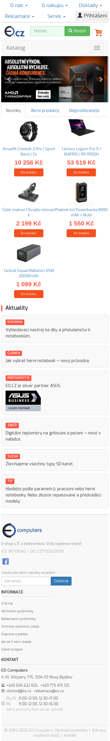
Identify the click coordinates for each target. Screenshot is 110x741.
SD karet (64, 464)
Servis (56, 16)
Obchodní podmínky (17, 611)
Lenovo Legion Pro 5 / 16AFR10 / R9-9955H (81, 151)
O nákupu (55, 5)
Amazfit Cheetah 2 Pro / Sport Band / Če (29, 151)
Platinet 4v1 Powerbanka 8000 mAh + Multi (81, 212)
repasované (64, 495)
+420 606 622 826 (22, 685)
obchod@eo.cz (18, 691)
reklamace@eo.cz (49, 691)
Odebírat (61, 581)
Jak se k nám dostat (16, 642)
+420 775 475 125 (54, 685)
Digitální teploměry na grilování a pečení (44, 433)
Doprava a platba (14, 634)
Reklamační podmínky (18, 619)
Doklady (90, 5)
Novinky (13, 110)
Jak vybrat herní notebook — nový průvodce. (48, 361)
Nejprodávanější (84, 110)
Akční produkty (45, 110)
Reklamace (19, 16)
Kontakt (70, 735)
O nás (19, 5)
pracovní (65, 489)
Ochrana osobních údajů (20, 626)
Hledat (77, 31)
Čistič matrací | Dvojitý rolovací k (28, 212)
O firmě (7, 603)
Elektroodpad (12, 649)
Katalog (15, 47)
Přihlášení (92, 15)
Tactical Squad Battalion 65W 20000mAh (29, 273)
